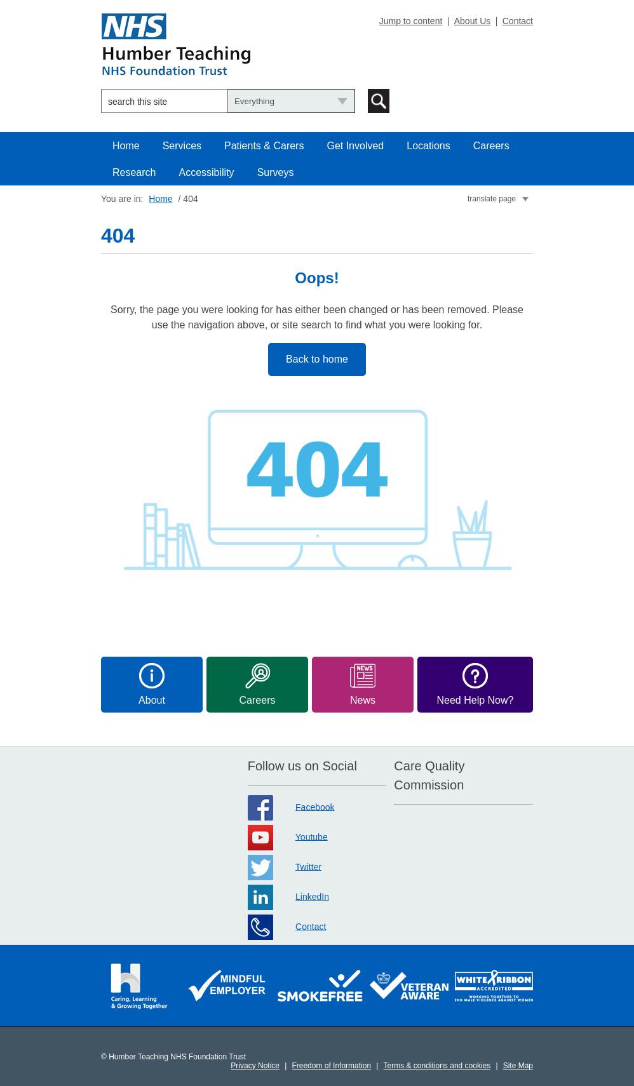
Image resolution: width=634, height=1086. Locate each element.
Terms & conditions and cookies (437, 1065)
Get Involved (355, 145)
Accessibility (206, 172)
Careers (491, 145)
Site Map (518, 1065)
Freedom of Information (331, 1065)
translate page (492, 198)
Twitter (308, 866)
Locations (428, 145)
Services (182, 145)
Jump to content (411, 21)
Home (126, 145)
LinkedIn (312, 896)
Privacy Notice (255, 1065)
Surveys (275, 172)
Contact (517, 21)
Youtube (311, 836)
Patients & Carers (264, 145)
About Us (472, 21)
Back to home (317, 359)
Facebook (314, 806)
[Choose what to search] (291, 101)
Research (134, 172)
